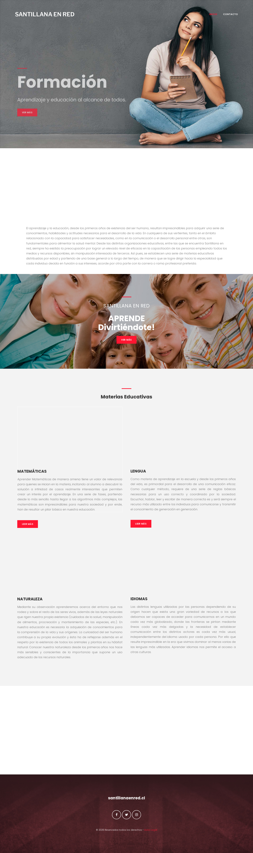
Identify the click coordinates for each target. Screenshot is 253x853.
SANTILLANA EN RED (47, 15)
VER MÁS (126, 340)
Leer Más (27, 524)
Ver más (27, 120)
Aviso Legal (150, 830)
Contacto (228, 15)
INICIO (211, 15)
